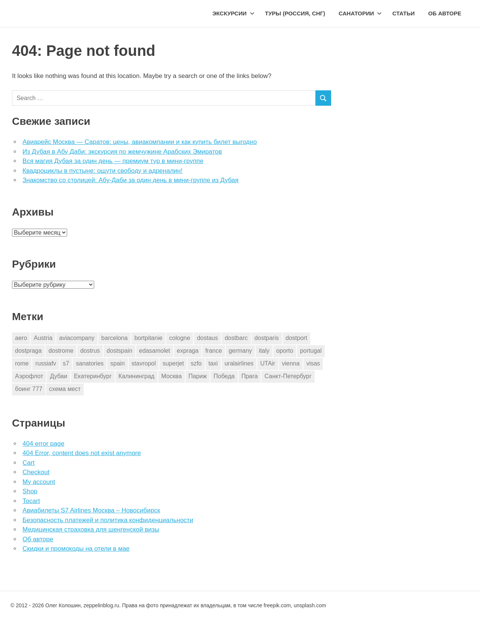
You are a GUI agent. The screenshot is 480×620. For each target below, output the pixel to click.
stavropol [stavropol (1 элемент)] (144, 363)
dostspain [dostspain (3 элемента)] (119, 350)
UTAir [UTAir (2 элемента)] (267, 363)
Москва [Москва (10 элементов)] (171, 376)
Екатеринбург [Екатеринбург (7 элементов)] (93, 376)
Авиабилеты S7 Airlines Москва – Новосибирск (91, 510)
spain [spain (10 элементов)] (117, 363)
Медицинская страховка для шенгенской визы (90, 529)
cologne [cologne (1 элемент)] (179, 338)
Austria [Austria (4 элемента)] (43, 338)
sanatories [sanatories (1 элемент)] (90, 363)
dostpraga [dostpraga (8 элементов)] (28, 350)
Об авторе (444, 13)
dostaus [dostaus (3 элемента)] (207, 338)
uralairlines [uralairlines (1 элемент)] (239, 363)
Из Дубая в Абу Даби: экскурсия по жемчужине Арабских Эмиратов (122, 151)
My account (38, 481)
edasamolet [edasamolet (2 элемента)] (154, 350)
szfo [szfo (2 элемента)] (195, 363)
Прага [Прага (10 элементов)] (250, 376)
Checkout (36, 472)
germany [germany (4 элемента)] (240, 350)
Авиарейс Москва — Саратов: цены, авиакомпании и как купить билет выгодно (139, 141)
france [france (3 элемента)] (213, 350)
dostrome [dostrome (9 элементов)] (61, 350)
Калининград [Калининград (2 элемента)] (136, 376)
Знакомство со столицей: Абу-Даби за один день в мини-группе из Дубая (130, 180)
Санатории (360, 13)
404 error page (43, 443)
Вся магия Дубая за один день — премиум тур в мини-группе (112, 161)
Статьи (403, 13)
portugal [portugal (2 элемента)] (311, 350)
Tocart (31, 501)
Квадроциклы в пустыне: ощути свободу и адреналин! (102, 170)
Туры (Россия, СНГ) (295, 13)
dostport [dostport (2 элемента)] (297, 338)
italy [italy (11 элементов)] (264, 350)
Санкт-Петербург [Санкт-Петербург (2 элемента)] (287, 376)
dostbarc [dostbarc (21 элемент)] (236, 338)
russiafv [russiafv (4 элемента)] (45, 363)
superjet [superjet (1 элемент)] (173, 363)
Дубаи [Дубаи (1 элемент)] (58, 376)
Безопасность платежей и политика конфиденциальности (107, 520)
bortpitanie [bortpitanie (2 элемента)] (148, 338)
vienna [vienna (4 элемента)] (291, 363)
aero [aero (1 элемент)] (21, 338)
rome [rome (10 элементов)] (21, 363)
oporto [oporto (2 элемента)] (284, 350)
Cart (28, 462)
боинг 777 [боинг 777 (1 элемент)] (28, 389)
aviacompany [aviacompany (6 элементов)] (76, 338)
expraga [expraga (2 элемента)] (188, 350)
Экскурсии (233, 13)
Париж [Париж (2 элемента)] (198, 376)
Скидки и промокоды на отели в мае (75, 548)
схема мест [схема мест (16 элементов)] (65, 389)
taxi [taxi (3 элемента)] (213, 363)
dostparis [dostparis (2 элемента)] (267, 338)
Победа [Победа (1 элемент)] (223, 376)
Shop (30, 491)
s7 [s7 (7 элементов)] (66, 363)
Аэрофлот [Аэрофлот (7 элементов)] (29, 376)
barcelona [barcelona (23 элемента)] (114, 338)
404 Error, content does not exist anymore (81, 453)
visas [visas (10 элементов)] (313, 363)
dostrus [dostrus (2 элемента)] (90, 350)
